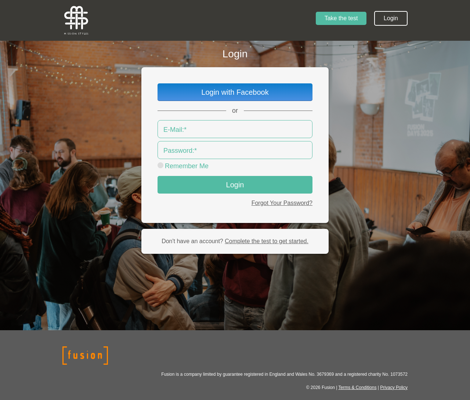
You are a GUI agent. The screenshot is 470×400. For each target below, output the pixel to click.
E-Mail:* (175, 129)
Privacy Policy (394, 387)
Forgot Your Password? (282, 203)
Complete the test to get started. (266, 241)
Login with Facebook (234, 92)
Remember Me (187, 166)
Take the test (341, 18)
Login (391, 18)
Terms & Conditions (357, 387)
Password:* (180, 150)
